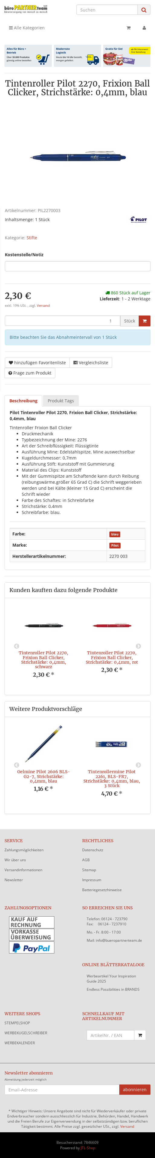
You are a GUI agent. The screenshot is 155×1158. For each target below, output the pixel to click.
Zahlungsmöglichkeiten (24, 849)
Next (138, 646)
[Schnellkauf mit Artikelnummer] (111, 1035)
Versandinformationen (23, 869)
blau (114, 534)
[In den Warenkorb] (144, 321)
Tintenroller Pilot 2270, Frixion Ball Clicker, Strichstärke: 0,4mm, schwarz (43, 659)
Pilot (115, 545)
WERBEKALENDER (20, 1042)
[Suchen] (107, 10)
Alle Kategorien (27, 28)
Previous (16, 646)
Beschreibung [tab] (23, 401)
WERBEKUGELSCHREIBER (26, 1032)
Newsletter (14, 879)
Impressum (91, 879)
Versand (43, 305)
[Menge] (62, 321)
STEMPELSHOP (17, 1023)
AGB (86, 859)
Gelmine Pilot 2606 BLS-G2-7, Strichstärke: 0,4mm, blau (43, 776)
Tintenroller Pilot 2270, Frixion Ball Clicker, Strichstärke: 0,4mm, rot (112, 657)
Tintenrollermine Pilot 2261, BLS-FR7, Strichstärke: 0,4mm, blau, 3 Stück (111, 778)
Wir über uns (15, 859)
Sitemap (89, 869)
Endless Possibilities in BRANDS (113, 989)
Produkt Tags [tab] (61, 401)
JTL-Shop (88, 1147)
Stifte (32, 237)
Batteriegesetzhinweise (102, 889)
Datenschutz (92, 849)
